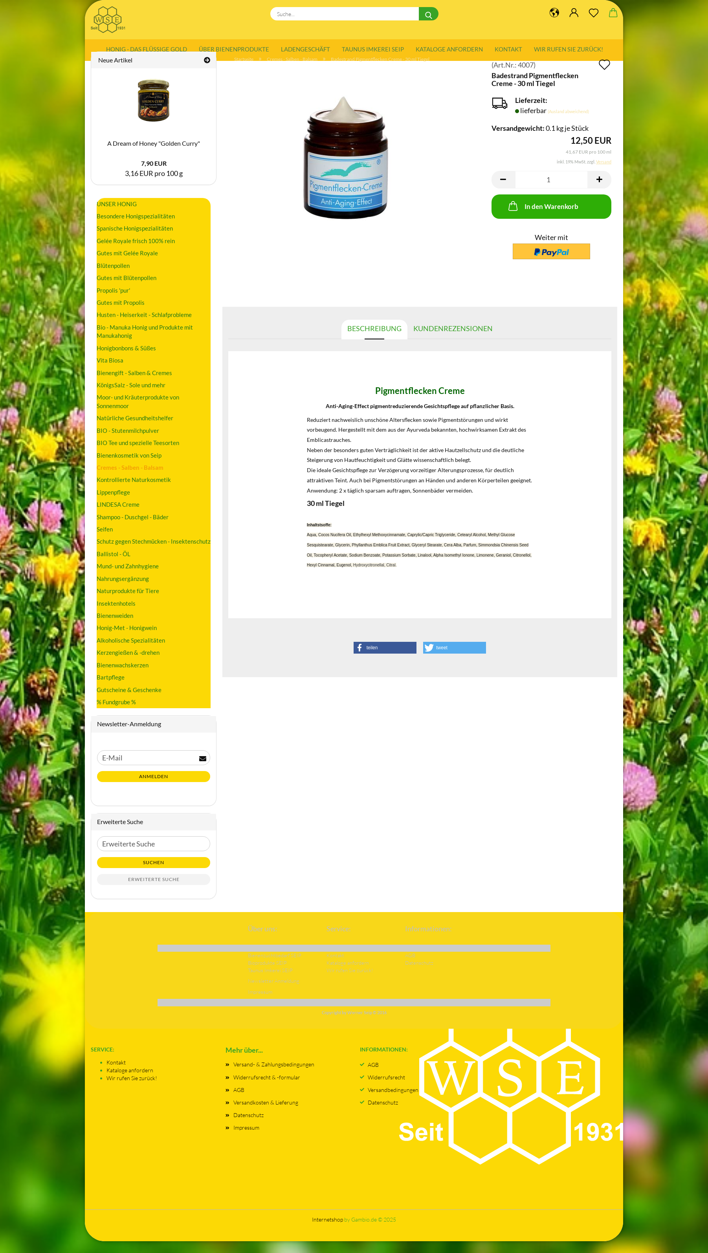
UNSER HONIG (117, 215)
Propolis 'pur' (113, 301)
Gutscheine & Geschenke (129, 701)
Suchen (153, 874)
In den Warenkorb (542, 217)
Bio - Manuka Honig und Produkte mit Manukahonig (145, 342)
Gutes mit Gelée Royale (127, 264)
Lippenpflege (113, 503)
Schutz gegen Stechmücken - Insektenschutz (154, 553)
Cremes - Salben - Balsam (130, 478)
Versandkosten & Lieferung (265, 1113)
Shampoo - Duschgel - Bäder (133, 528)
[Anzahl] (551, 191)
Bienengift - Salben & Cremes (134, 384)
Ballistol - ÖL (113, 565)
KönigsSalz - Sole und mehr (131, 396)
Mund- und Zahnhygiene (128, 577)
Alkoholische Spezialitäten (131, 651)
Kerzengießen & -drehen (128, 664)
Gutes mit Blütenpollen (126, 289)
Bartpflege (111, 688)
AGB (238, 1101)
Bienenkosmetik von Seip (129, 466)
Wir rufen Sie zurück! (568, 49)
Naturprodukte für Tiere (128, 602)
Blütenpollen (113, 276)
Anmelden (153, 788)
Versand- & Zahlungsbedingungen (273, 1076)
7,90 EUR (154, 175)
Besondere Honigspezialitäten (136, 227)
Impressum (246, 1139)
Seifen (105, 540)
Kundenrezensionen (453, 339)
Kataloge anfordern (449, 49)
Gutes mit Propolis (121, 313)
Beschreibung (374, 339)
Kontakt (508, 49)
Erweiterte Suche (154, 891)
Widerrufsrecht (386, 1088)
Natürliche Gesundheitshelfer (135, 429)
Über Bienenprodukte (234, 49)
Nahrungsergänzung (123, 590)
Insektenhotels (116, 614)
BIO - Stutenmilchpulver (128, 441)
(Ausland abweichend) (568, 122)
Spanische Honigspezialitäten (135, 240)
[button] (503, 191)
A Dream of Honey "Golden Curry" (153, 154)
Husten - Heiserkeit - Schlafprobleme (144, 326)
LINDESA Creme (118, 516)
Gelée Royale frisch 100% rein (136, 252)
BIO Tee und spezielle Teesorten (138, 454)
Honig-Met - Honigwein (127, 639)
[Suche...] (428, 13)
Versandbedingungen (393, 1101)
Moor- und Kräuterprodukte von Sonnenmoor (138, 413)
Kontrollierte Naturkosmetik (134, 491)
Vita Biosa (110, 372)
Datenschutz (248, 1126)
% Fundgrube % (116, 713)
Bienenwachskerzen (123, 676)
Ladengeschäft (305, 49)
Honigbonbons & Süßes (126, 359)
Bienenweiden (115, 626)
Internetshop (327, 1231)
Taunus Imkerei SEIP (373, 49)
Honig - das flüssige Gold (146, 49)
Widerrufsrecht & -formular (266, 1088)
